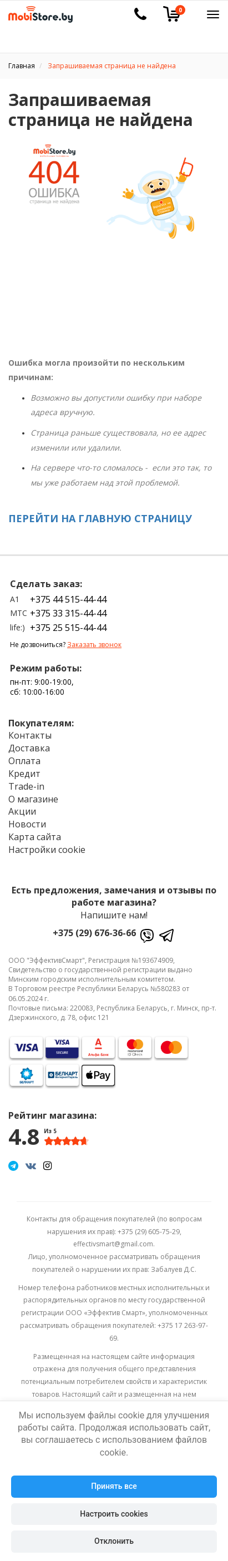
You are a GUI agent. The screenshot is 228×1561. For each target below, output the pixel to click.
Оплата (24, 761)
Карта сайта (34, 837)
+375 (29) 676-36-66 (94, 933)
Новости (27, 824)
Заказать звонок (94, 644)
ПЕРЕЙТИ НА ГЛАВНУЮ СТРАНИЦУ (100, 518)
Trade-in (26, 786)
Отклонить (114, 1541)
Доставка (29, 748)
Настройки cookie (46, 849)
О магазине (33, 799)
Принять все (113, 1486)
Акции (22, 811)
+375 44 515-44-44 (68, 599)
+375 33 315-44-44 (68, 613)
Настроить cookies (114, 1513)
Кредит (24, 773)
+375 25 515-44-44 (68, 628)
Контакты (30, 735)
